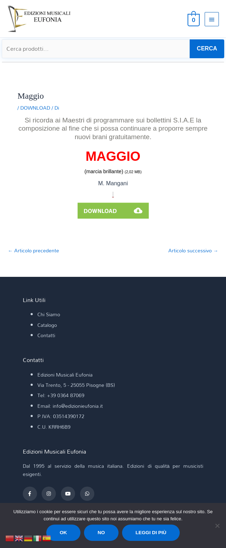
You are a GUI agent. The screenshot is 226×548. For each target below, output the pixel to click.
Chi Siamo (48, 314)
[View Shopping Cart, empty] (193, 18)
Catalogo (47, 325)
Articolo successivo (193, 250)
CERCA (207, 48)
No (101, 532)
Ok (63, 532)
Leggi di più (151, 532)
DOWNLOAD (35, 108)
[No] (217, 525)
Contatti (46, 335)
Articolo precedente (33, 250)
